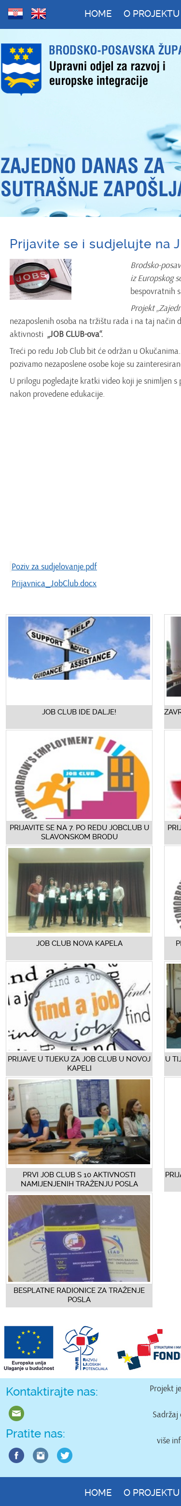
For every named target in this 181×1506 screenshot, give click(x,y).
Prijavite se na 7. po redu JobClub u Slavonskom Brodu (79, 832)
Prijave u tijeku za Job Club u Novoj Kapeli (79, 1064)
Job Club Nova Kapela (79, 943)
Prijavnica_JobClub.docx (54, 583)
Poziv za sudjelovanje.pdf (54, 566)
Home (98, 13)
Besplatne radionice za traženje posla (79, 1295)
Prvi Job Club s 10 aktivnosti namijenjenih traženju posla (79, 1179)
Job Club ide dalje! (79, 712)
